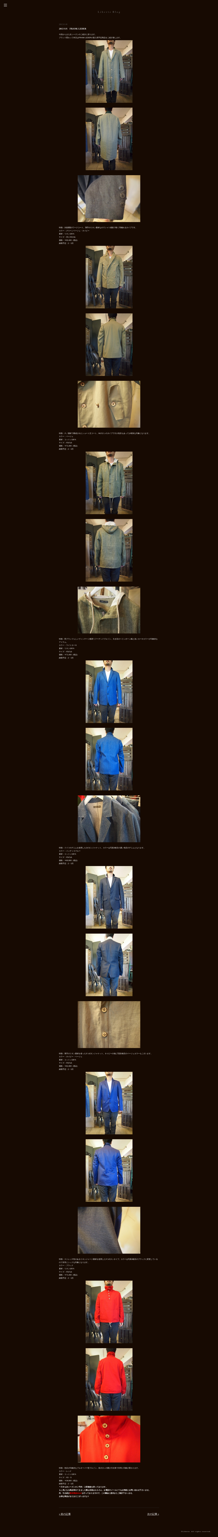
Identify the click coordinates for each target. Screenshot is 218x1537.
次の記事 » (153, 1514)
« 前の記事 (65, 1514)
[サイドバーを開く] (5, 5)
